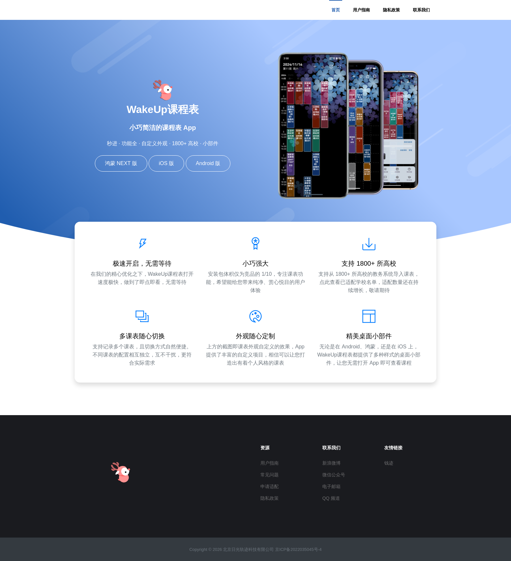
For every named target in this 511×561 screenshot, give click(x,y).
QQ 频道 (331, 498)
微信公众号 (333, 474)
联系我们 (421, 9)
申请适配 (269, 486)
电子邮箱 (331, 486)
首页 (335, 9)
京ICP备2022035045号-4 (298, 549)
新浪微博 (331, 463)
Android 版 (208, 163)
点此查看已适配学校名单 (348, 282)
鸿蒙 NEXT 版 (121, 163)
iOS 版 (166, 163)
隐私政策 (391, 9)
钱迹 (388, 463)
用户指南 (361, 9)
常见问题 (269, 474)
